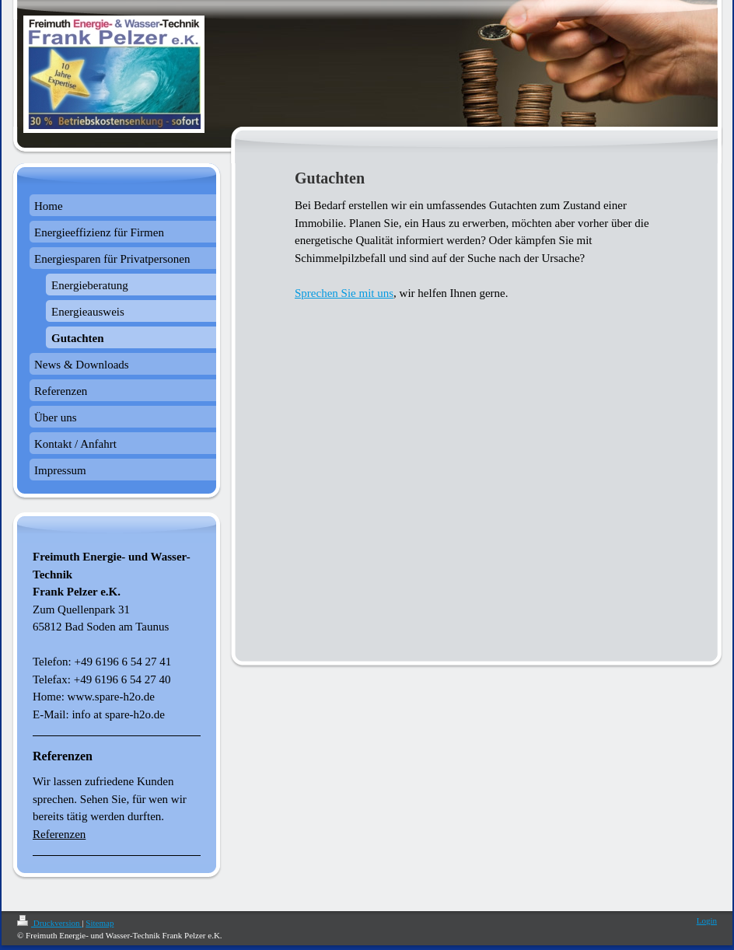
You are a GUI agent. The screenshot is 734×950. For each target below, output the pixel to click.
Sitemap (100, 922)
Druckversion (49, 922)
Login (707, 920)
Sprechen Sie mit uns (344, 293)
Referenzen (59, 834)
